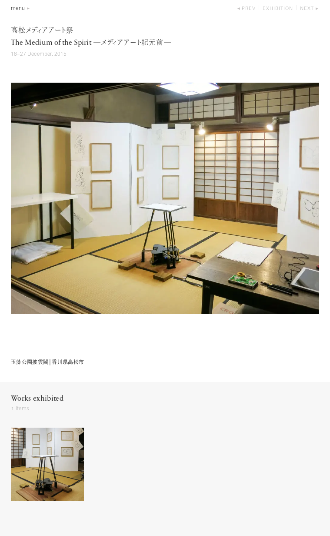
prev (249, 9)
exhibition (278, 9)
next (307, 9)
